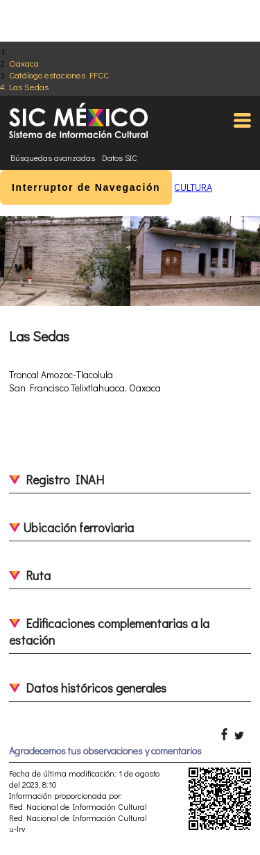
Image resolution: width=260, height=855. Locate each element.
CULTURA (193, 187)
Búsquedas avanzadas (52, 157)
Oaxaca (24, 63)
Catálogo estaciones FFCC (59, 75)
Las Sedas (29, 86)
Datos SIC (119, 157)
